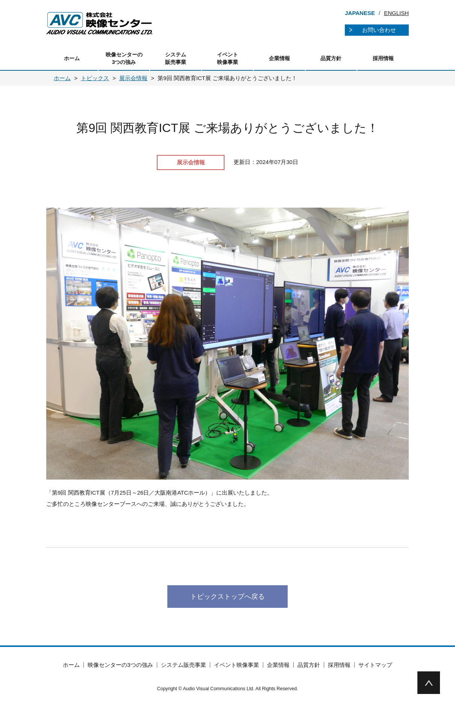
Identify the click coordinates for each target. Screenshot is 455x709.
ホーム (72, 58)
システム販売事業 (175, 58)
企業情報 (279, 58)
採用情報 (383, 58)
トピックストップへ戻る (227, 596)
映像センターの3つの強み (124, 58)
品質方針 (330, 58)
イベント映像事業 (227, 58)
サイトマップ (375, 665)
